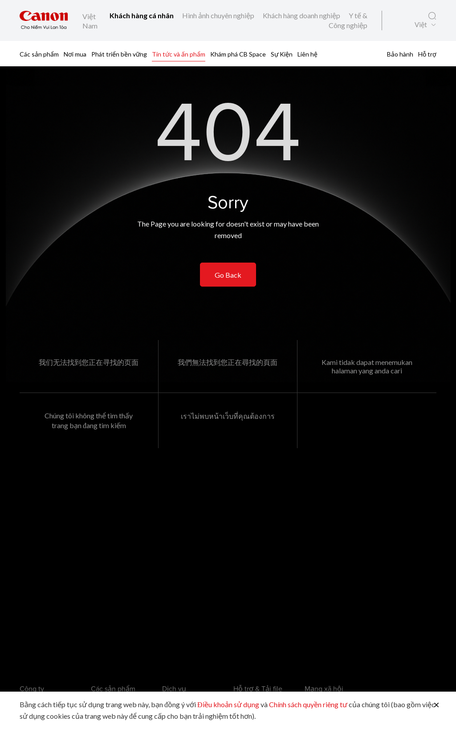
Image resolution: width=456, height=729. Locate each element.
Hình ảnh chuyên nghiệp (219, 15)
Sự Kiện (282, 54)
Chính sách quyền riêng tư (308, 704)
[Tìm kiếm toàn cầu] (432, 16)
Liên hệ (307, 54)
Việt (421, 24)
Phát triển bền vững (119, 54)
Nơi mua (75, 54)
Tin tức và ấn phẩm (178, 54)
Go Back (228, 275)
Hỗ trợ (427, 54)
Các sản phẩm (39, 54)
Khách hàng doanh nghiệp (302, 15)
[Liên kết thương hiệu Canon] (44, 20)
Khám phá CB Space (238, 54)
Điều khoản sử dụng (228, 704)
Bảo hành (400, 54)
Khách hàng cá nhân (142, 15)
